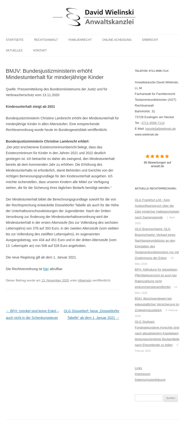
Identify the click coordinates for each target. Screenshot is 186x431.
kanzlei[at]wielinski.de (161, 128)
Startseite (14, 40)
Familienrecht (80, 40)
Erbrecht (150, 40)
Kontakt (40, 50)
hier (46, 269)
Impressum (142, 374)
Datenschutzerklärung (150, 379)
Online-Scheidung (117, 40)
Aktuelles (14, 50)
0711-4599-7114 (152, 123)
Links (138, 368)
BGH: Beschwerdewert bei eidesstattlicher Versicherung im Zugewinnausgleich (157, 304)
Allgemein (85, 280)
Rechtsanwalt (46, 40)
